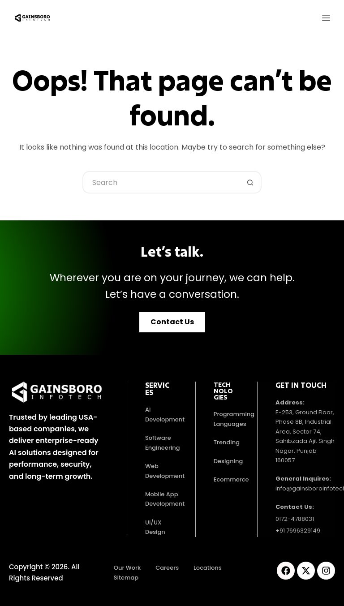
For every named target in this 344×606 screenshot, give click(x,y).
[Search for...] (160, 182)
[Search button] (250, 182)
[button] (172, 322)
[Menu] (326, 18)
